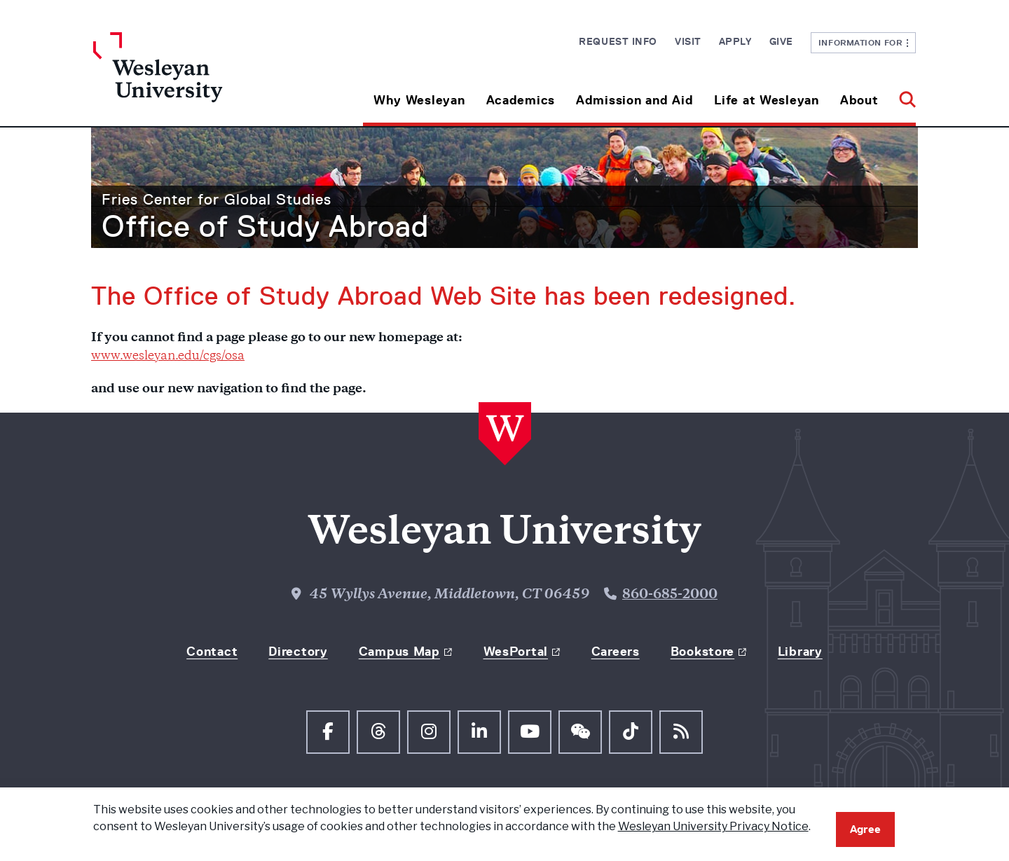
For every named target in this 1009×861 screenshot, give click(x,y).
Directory (297, 651)
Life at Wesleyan (766, 100)
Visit (688, 41)
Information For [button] (863, 42)
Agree (865, 829)
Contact (212, 651)
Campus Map (399, 651)
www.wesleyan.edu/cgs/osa (168, 356)
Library (800, 651)
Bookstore (702, 651)
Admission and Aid (634, 100)
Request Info (618, 41)
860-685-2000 (670, 595)
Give (781, 41)
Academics (520, 100)
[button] (902, 95)
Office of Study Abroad (265, 226)
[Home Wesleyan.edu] (196, 79)
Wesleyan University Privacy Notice (713, 826)
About (859, 100)
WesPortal (515, 651)
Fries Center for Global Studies (216, 199)
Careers (615, 651)
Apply (735, 41)
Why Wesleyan (419, 100)
